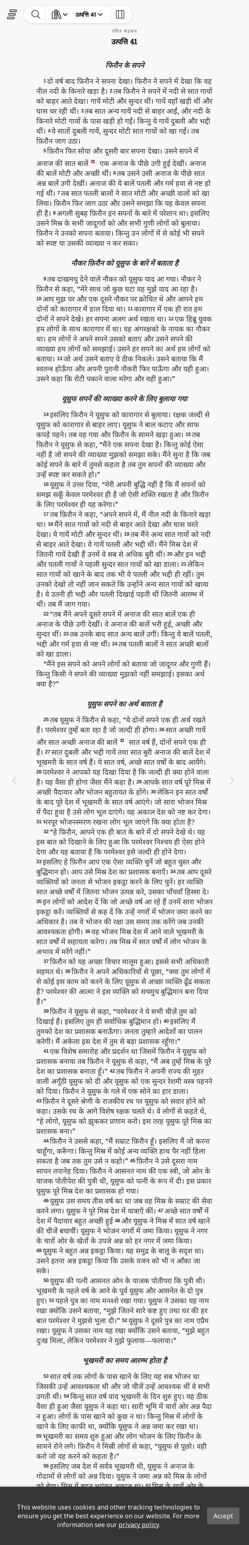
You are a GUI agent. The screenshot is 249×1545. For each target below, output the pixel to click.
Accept (223, 1515)
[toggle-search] (36, 14)
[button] (93, 160)
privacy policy (139, 1524)
